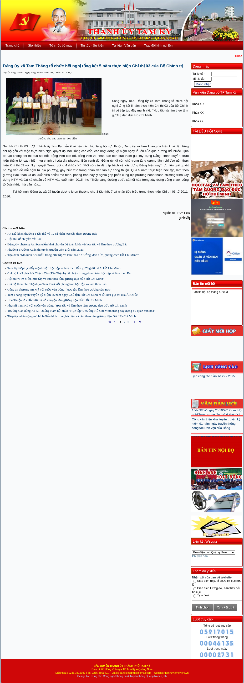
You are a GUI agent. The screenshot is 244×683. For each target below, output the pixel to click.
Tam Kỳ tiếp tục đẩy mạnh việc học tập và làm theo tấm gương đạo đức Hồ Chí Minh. (64, 268)
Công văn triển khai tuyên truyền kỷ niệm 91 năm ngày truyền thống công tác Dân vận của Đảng (216, 427)
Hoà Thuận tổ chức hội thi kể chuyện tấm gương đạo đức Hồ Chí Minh (54, 300)
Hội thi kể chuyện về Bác (24, 239)
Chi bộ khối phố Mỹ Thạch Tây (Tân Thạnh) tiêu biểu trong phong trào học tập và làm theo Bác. (70, 273)
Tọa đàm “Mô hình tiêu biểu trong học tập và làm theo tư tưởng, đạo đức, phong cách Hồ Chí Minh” (73, 255)
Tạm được (203, 595)
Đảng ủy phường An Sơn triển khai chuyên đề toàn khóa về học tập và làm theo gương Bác (67, 244)
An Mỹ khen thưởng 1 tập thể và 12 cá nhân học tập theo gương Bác (52, 233)
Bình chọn (202, 607)
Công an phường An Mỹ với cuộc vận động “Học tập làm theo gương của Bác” (59, 289)
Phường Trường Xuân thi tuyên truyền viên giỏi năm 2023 (45, 249)
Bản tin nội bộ (204, 284)
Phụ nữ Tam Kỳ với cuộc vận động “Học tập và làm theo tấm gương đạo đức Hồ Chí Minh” (67, 305)
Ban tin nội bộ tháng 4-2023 (210, 292)
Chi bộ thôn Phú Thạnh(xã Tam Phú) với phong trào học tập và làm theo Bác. (57, 284)
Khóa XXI (198, 121)
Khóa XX (197, 112)
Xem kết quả (225, 607)
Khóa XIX (198, 104)
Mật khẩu (198, 78)
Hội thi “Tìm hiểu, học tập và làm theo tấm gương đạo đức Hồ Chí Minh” (55, 279)
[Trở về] (184, 218)
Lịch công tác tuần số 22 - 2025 (213, 376)
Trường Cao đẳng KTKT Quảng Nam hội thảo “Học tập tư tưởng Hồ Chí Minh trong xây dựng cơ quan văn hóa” (81, 310)
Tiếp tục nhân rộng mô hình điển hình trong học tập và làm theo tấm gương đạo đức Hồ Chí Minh (71, 316)
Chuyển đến (200, 556)
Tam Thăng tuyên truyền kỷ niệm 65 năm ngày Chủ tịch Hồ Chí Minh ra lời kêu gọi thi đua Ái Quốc (72, 294)
